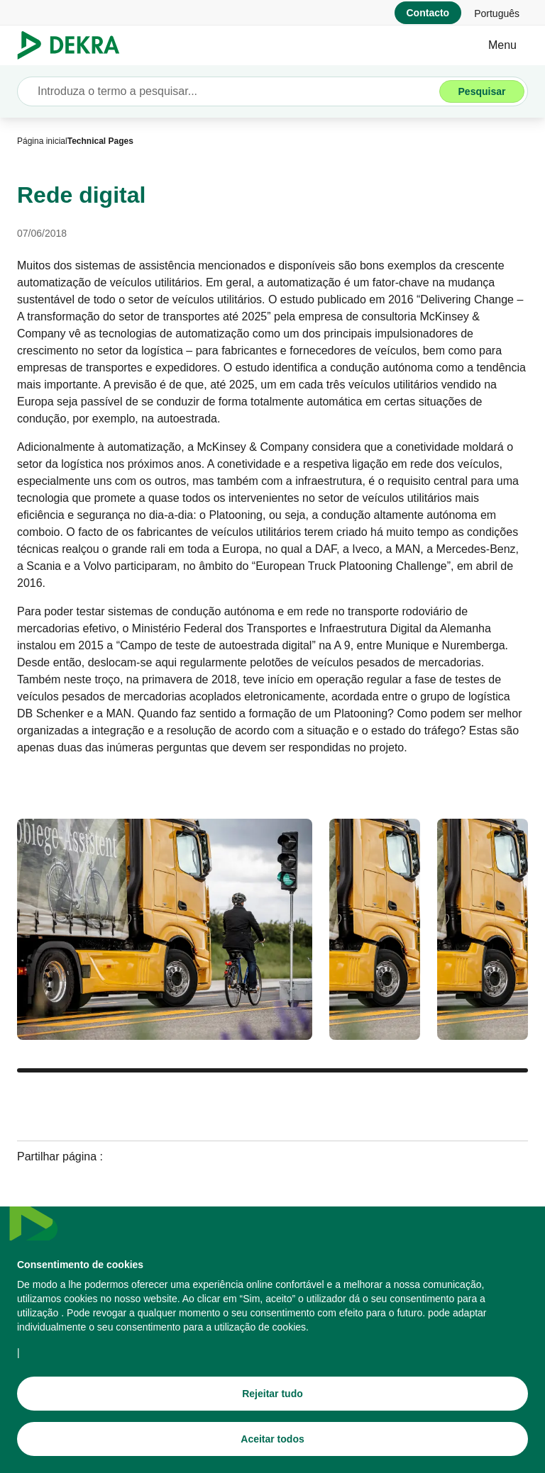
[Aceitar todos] (272, 1445)
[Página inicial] (42, 141)
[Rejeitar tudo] (272, 1399)
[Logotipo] (74, 45)
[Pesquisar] (481, 91)
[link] (497, 12)
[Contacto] (428, 12)
